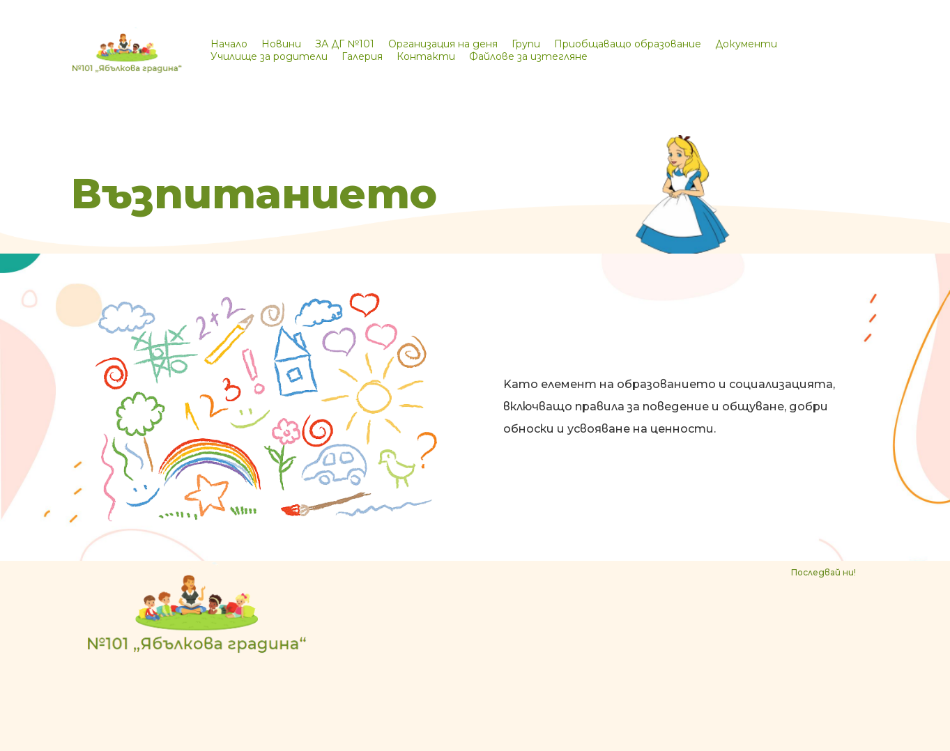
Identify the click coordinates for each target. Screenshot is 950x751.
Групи (526, 44)
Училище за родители (269, 56)
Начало (228, 44)
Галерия (362, 56)
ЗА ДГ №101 (344, 44)
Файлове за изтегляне (528, 56)
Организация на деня (443, 44)
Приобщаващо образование (627, 44)
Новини (281, 44)
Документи (746, 44)
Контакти (426, 56)
